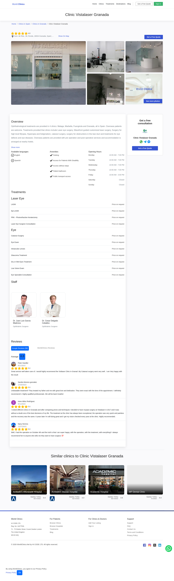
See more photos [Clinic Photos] (153, 101)
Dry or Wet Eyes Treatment (21, 262)
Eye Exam (15, 242)
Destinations (120, 4)
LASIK (13, 204)
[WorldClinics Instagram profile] (150, 545)
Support (130, 523)
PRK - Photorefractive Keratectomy (24, 217)
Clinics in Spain (24, 24)
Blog (129, 4)
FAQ (128, 526)
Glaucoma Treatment (19, 255)
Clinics (101, 4)
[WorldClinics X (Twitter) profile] (155, 545)
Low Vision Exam (17, 268)
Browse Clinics (55, 523)
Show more (15, 147)
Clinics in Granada (39, 24)
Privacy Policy (132, 535)
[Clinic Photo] (48, 73)
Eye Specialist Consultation (21, 275)
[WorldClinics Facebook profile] (144, 545)
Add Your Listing (94, 523)
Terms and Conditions (135, 532)
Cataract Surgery (17, 236)
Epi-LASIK (15, 211)
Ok (19, 573)
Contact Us (131, 529)
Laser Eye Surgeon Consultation (23, 224)
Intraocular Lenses (18, 249)
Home (94, 4)
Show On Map (63, 36)
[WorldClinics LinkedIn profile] (160, 545)
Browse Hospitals (56, 526)
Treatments (110, 4)
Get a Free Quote (144, 4)
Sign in (158, 4)
